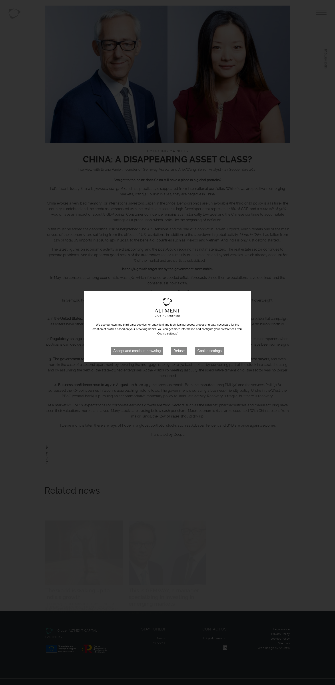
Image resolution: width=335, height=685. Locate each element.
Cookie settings (209, 345)
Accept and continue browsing (137, 345)
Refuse (179, 345)
